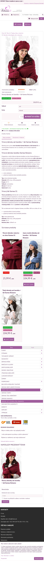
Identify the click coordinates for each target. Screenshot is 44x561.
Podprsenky (22, 381)
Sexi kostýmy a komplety (10, 404)
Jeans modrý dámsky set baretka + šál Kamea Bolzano (31, 235)
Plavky (22, 350)
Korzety (4, 407)
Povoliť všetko (38, 558)
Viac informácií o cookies (7, 555)
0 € (41, 18)
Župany (4, 378)
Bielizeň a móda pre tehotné (11, 384)
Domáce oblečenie (7, 370)
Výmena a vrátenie (29, 3)
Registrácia (15, 14)
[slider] (21, 89)
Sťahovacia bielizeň (8, 373)
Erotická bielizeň (22, 367)
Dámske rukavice (7, 398)
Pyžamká (22, 353)
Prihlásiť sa (5, 14)
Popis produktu (6, 137)
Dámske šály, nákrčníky (9, 395)
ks (21, 116)
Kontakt (42, 3)
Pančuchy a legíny (22, 364)
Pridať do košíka (32, 117)
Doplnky (22, 409)
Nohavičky (22, 358)
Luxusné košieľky (7, 376)
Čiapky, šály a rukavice (22, 390)
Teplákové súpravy (8, 356)
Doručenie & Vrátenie (18, 137)
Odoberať (5, 501)
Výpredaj (22, 412)
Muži (32, 347)
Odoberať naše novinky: (8, 493)
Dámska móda (22, 361)
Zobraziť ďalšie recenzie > (8, 441)
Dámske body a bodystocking (11, 387)
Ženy (11, 347)
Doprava (37, 3)
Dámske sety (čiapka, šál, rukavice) (13, 401)
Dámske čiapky (6, 393)
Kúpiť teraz (28, 284)
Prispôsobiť (4, 558)
